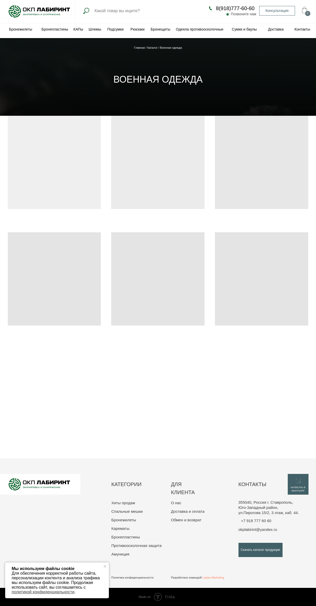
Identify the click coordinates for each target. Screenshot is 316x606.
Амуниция (120, 554)
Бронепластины (125, 537)
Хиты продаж (123, 503)
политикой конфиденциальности (43, 592)
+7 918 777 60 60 (256, 520)
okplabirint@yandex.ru (257, 529)
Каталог (152, 47)
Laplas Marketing (213, 577)
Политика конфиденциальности (132, 577)
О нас (176, 503)
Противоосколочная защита (136, 545)
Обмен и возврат (186, 520)
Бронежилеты (123, 520)
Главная (140, 47)
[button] (277, 11)
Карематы (120, 528)
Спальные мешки (127, 511)
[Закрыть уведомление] (105, 566)
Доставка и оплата (188, 511)
